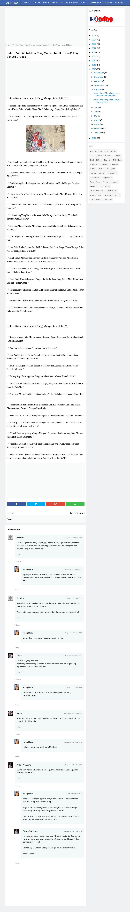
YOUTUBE (108, 200)
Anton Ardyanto (24, 765)
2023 (94, 44)
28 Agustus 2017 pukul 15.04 (73, 633)
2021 (94, 52)
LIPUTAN (93, 173)
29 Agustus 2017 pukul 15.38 (73, 794)
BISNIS (113, 151)
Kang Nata (28, 569)
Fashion (107, 160)
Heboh (104, 164)
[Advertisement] (45, 25)
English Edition (95, 160)
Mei (96, 116)
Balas (18, 554)
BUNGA (99, 156)
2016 (94, 138)
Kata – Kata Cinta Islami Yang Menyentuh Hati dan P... (107, 94)
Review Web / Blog (97, 191)
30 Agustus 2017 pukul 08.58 (73, 831)
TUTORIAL (108, 195)
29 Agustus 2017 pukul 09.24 (73, 765)
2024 (94, 40)
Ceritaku (108, 156)
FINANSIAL (117, 160)
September (99, 85)
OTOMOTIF (112, 173)
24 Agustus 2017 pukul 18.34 (73, 538)
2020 (94, 56)
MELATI (102, 173)
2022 (94, 48)
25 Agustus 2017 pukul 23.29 (73, 656)
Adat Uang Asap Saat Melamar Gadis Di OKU (107, 101)
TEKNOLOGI (112, 191)
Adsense (93, 151)
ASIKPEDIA (103, 151)
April (96, 120)
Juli (96, 107)
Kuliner (101, 169)
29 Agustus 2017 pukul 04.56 (73, 713)
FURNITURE (94, 164)
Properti (115, 182)
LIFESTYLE (111, 169)
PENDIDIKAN (95, 178)
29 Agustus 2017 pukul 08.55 (73, 742)
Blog (92, 156)
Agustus (98, 89)
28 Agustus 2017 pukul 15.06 (73, 687)
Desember (99, 73)
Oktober (98, 81)
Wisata (99, 200)
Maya (19, 655)
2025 (94, 35)
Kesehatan (114, 164)
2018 (94, 65)
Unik (91, 200)
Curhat (117, 156)
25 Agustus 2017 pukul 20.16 (73, 598)
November (99, 77)
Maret (97, 124)
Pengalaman (107, 178)
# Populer (11, 513)
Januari (97, 133)
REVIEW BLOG (104, 186)
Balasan (18, 562)
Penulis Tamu (95, 182)
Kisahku (93, 169)
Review (93, 186)
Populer (106, 182)
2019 (94, 61)
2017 (94, 69)
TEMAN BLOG (95, 195)
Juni (96, 112)
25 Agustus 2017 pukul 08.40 (73, 569)
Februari (98, 128)
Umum (117, 195)
